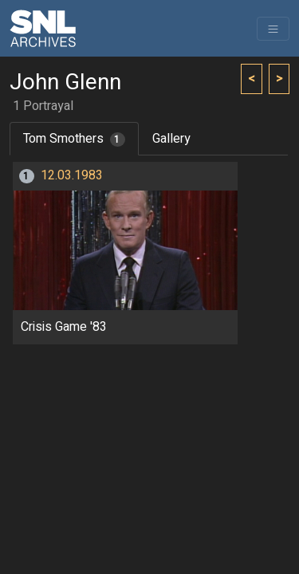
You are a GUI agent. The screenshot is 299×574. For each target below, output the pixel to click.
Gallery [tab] (171, 138)
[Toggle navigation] (273, 29)
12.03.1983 (72, 175)
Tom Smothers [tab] (74, 138)
